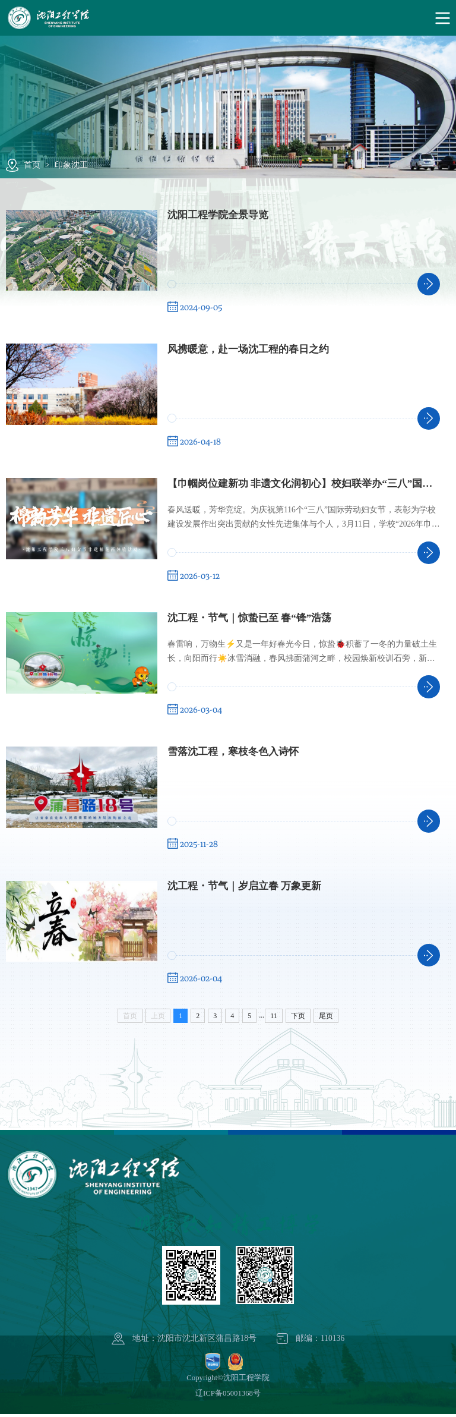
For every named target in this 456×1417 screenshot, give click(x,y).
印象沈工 (71, 164)
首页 (32, 164)
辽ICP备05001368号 (228, 1397)
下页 (298, 1019)
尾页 (326, 1019)
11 (273, 1019)
